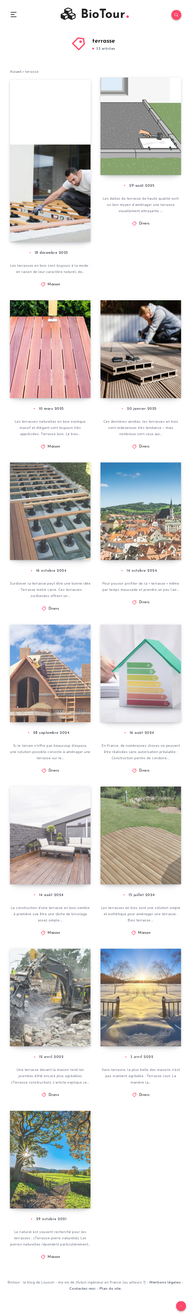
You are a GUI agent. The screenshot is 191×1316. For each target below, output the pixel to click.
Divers (144, 225)
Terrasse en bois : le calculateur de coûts (49, 226)
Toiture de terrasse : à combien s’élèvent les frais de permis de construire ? (141, 703)
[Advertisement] (50, 111)
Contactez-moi (82, 1300)
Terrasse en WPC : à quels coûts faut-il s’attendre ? (138, 379)
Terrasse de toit (42, 716)
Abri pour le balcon (138, 552)
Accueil (16, 72)
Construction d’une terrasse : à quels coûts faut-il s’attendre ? (47, 1031)
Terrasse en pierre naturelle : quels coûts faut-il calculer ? (51, 1198)
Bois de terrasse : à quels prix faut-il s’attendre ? (137, 871)
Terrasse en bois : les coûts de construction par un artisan (50, 871)
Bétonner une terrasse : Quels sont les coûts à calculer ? (142, 1035)
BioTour (95, 14)
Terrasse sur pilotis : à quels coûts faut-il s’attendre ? (51, 543)
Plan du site (110, 1300)
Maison (54, 286)
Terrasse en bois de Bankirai (47, 384)
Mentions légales (165, 1294)
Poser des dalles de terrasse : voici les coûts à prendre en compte (137, 151)
